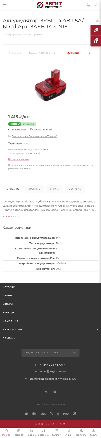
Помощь (9, 338)
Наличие (34, 189)
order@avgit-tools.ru (53, 371)
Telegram (46, 391)
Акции (7, 295)
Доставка (74, 189)
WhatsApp (54, 391)
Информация (12, 329)
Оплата (54, 189)
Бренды (8, 312)
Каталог (9, 287)
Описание (13, 189)
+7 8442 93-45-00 (51, 364)
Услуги (8, 304)
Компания (10, 321)
